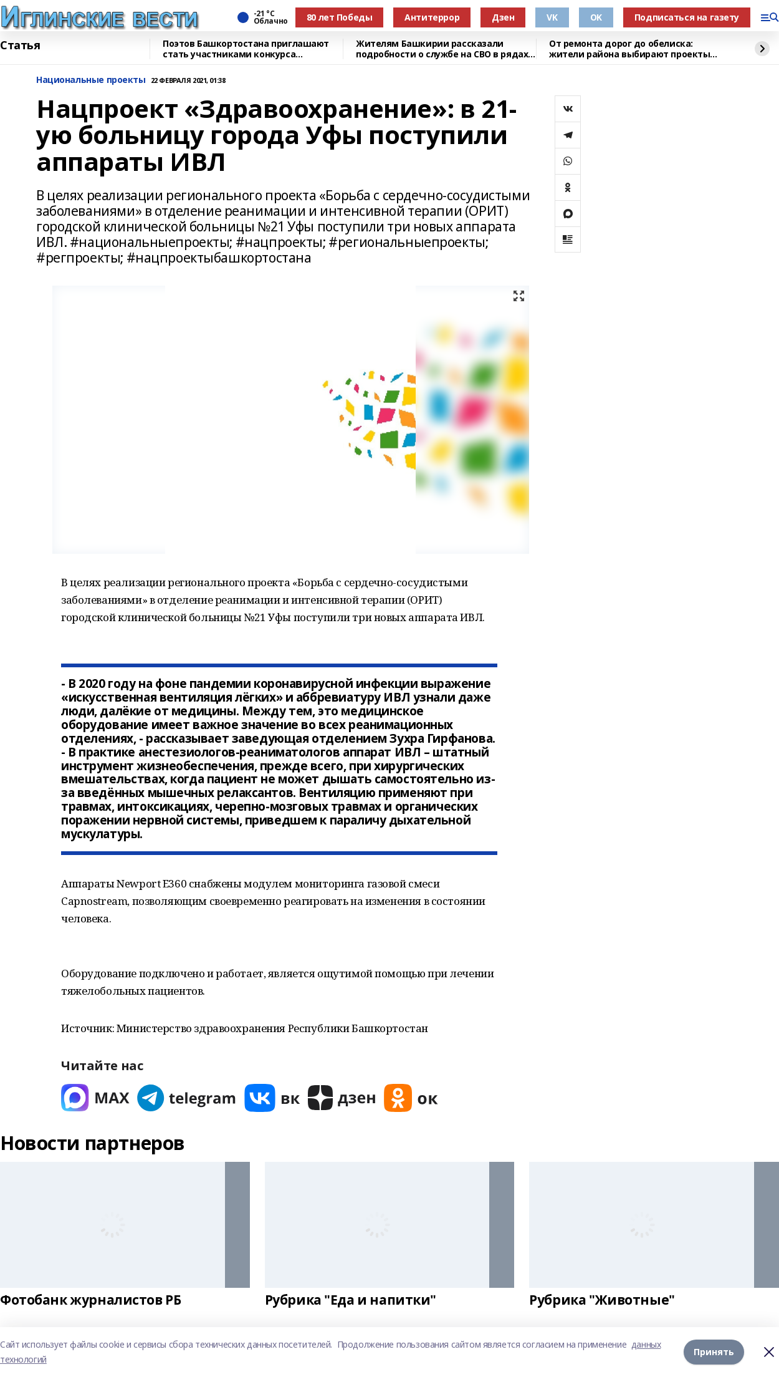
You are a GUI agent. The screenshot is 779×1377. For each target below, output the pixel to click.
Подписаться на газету (686, 17)
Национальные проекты (91, 80)
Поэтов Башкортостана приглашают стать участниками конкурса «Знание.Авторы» (246, 49)
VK (552, 17)
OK (596, 17)
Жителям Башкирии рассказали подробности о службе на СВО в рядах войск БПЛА (442, 49)
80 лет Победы (340, 17)
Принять (714, 1352)
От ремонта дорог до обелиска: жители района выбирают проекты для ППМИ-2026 (629, 49)
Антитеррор (431, 17)
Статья (20, 45)
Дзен (503, 17)
